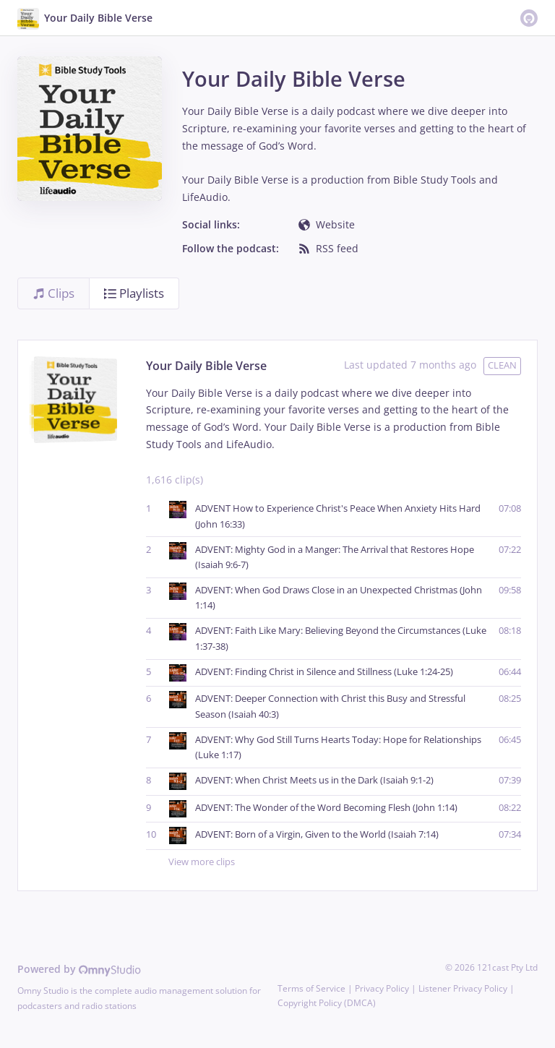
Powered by (79, 969)
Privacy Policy (382, 988)
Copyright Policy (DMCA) (327, 1003)
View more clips (344, 862)
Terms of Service (311, 988)
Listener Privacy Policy (462, 988)
